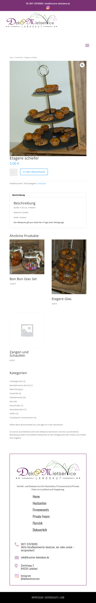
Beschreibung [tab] (18, 195)
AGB (62, 597)
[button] (82, 65)
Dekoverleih (40, 529)
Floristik (38, 523)
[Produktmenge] (13, 172)
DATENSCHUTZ (51, 597)
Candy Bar (19, 57)
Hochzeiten (39, 503)
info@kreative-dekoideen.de (57, 3)
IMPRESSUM (37, 597)
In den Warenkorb (34, 172)
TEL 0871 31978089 (34, 3)
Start (11, 57)
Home (36, 496)
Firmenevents (41, 509)
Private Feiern (41, 516)
